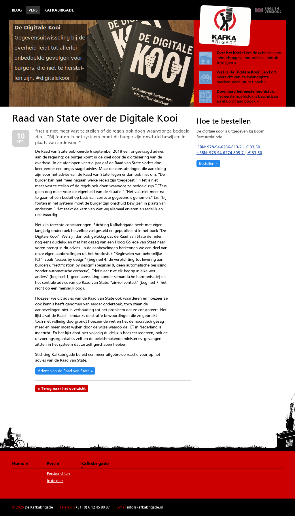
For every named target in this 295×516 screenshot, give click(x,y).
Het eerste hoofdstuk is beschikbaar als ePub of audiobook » (248, 96)
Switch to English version (268, 10)
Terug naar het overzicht (63, 388)
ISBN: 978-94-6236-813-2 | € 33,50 (228, 147)
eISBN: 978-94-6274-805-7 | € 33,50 (229, 152)
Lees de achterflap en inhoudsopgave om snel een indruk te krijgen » (249, 57)
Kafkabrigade (59, 10)
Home (18, 463)
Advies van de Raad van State (64, 370)
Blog (17, 10)
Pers (33, 10)
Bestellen (206, 163)
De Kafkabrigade (225, 26)
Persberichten (58, 473)
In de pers (55, 481)
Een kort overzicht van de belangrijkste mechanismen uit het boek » (246, 77)
